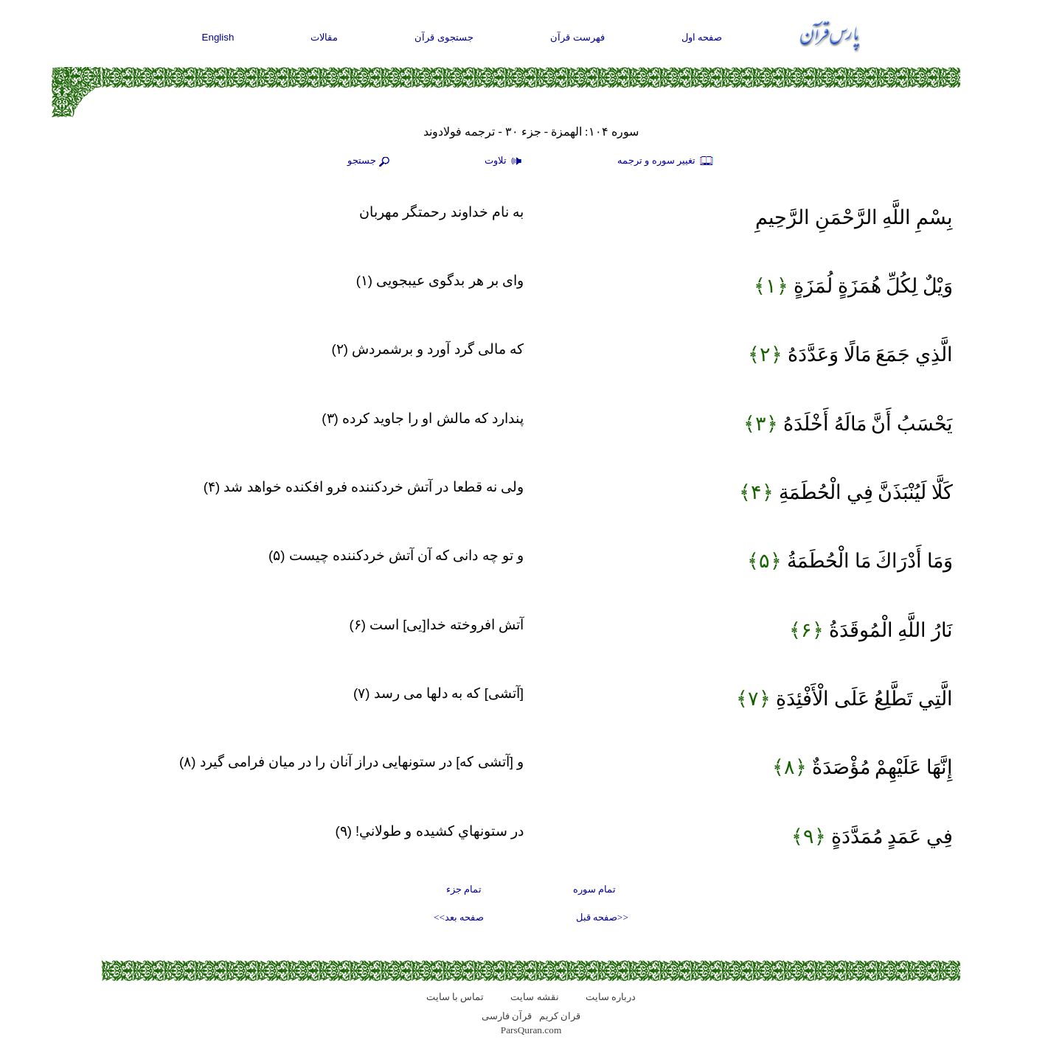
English (218, 37)
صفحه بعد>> (459, 917)
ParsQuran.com (531, 1029)
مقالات (324, 37)
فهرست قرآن (577, 37)
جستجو (370, 161)
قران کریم (559, 1015)
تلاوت (505, 161)
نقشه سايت (534, 996)
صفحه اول (702, 37)
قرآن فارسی (507, 1015)
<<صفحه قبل (602, 917)
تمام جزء (464, 889)
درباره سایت (611, 996)
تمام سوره (594, 889)
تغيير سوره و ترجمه (666, 161)
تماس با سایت (455, 996)
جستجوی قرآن (443, 37)
